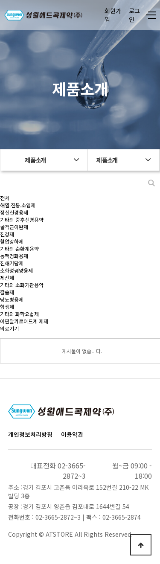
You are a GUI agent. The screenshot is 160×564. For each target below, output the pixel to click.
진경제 (7, 234)
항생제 (7, 306)
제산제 (7, 277)
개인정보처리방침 (30, 434)
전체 (4, 197)
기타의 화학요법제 (19, 313)
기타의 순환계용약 (19, 248)
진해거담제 (11, 263)
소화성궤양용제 (16, 270)
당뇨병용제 (11, 299)
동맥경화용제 (14, 255)
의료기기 (9, 328)
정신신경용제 (14, 212)
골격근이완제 (14, 226)
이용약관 (72, 434)
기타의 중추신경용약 (22, 219)
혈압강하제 (11, 241)
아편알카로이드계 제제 (24, 321)
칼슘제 (7, 292)
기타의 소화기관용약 (22, 284)
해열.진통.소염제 (17, 205)
